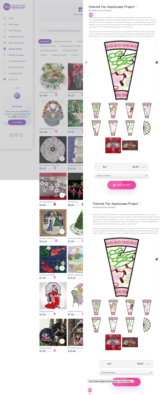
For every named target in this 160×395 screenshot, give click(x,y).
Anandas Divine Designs (100, 10)
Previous (86, 62)
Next (156, 62)
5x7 (104, 166)
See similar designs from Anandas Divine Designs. (110, 381)
